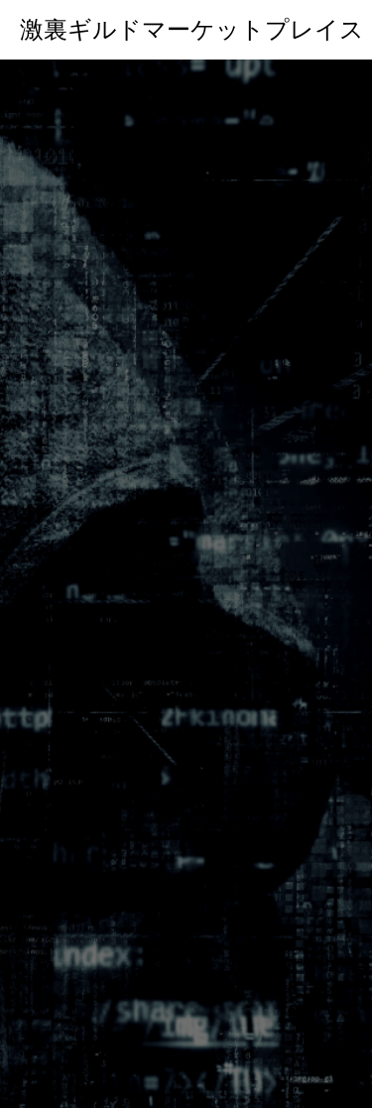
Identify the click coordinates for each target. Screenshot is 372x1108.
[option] (186, 584)
